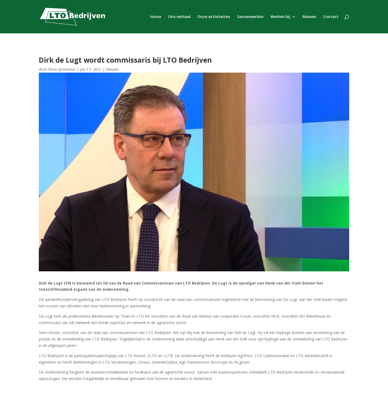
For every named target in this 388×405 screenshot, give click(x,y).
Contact (330, 17)
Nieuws (309, 17)
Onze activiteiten (214, 17)
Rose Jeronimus (62, 69)
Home (155, 17)
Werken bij (280, 17)
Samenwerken (250, 17)
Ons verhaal (179, 17)
